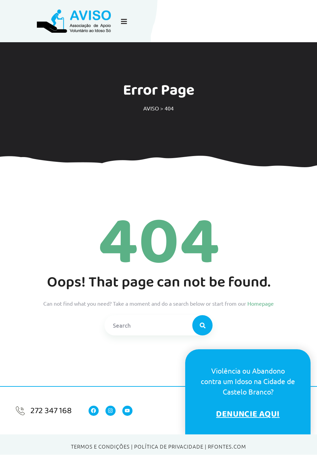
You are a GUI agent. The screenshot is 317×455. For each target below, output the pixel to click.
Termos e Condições (100, 446)
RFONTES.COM (227, 446)
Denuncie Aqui (247, 414)
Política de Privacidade (168, 446)
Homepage (260, 303)
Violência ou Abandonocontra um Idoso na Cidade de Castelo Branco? (248, 381)
